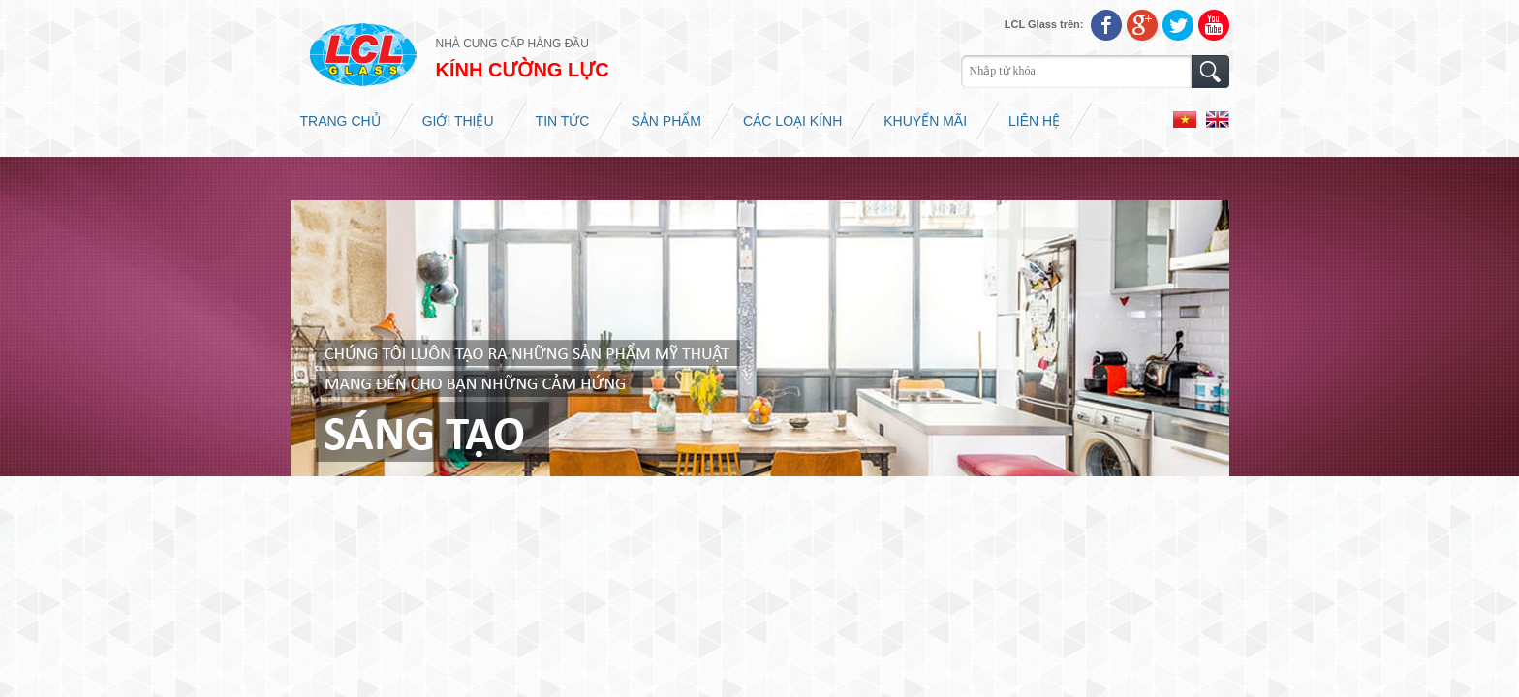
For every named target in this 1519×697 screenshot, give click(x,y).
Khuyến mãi (925, 121)
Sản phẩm (665, 121)
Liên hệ (1034, 121)
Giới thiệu (458, 121)
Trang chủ (340, 121)
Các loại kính (792, 121)
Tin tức (563, 121)
